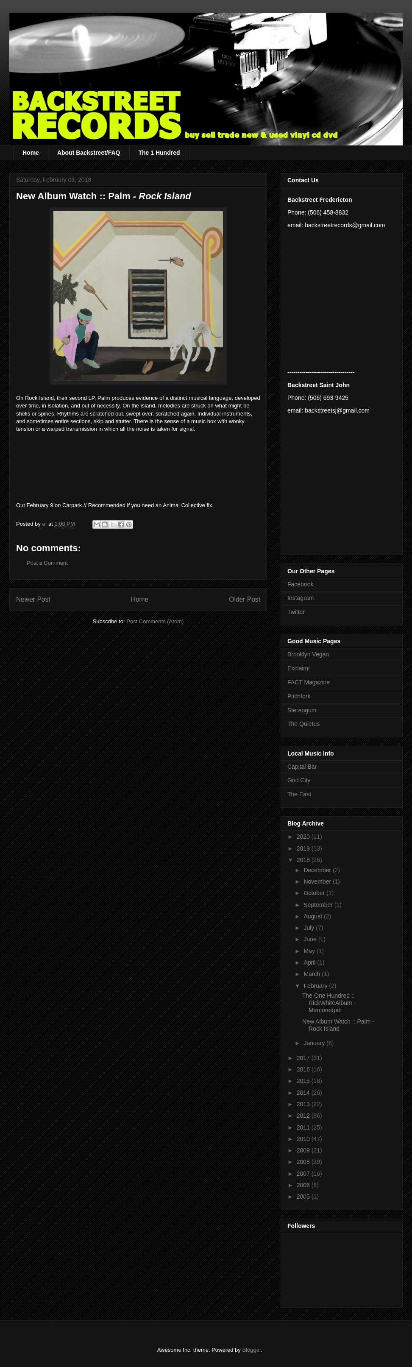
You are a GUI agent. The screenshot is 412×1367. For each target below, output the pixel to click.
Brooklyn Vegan (308, 654)
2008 (304, 1161)
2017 (304, 1058)
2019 (304, 848)
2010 (304, 1138)
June (310, 939)
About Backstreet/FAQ (88, 152)
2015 (304, 1080)
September (318, 904)
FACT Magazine (308, 682)
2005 (304, 1196)
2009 (304, 1150)
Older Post (244, 599)
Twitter (296, 611)
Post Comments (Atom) (155, 621)
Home (30, 152)
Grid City (298, 780)
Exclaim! (298, 668)
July (309, 927)
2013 (304, 1104)
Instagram (300, 597)
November (317, 881)
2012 (304, 1115)
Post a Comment (47, 563)
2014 (304, 1092)
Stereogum (301, 710)
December (317, 870)
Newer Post (33, 599)
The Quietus (303, 723)
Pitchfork (298, 696)
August (313, 916)
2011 (304, 1127)
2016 (304, 1069)
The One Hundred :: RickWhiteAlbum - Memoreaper (329, 1002)
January (314, 1043)
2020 (304, 836)
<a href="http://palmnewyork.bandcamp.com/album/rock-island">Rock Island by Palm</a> (138, 458)
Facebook (300, 584)
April (310, 962)
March (312, 974)
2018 (304, 859)
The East (299, 794)
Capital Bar (302, 766)
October (314, 893)
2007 (304, 1173)
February (316, 985)
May (309, 951)
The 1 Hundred (159, 152)
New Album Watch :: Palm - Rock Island (338, 1025)
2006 (304, 1185)
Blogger (251, 1350)
